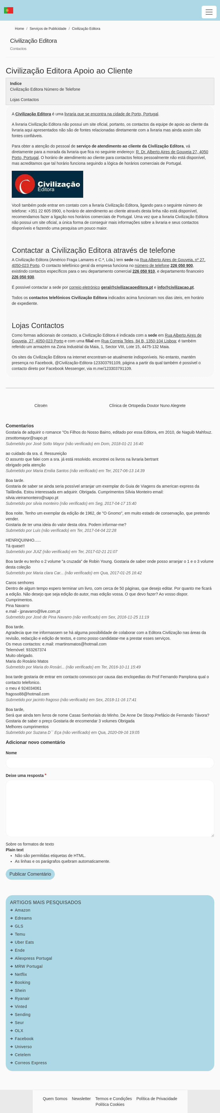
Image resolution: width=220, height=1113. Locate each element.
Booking (22, 982)
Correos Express (31, 1062)
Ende (20, 950)
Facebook (24, 1038)
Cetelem (23, 1054)
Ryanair (22, 998)
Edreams (23, 918)
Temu (20, 934)
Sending (23, 1014)
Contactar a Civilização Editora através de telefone (93, 250)
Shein (20, 990)
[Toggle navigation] (209, 12)
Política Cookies (110, 1104)
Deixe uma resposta (25, 775)
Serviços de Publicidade (48, 29)
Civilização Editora (86, 29)
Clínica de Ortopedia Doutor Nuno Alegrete (147, 405)
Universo (23, 1046)
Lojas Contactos (24, 99)
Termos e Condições (113, 1098)
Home (19, 29)
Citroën (40, 405)
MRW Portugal (29, 966)
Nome (11, 753)
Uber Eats (24, 942)
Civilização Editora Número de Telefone (45, 89)
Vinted (21, 1006)
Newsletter (81, 1098)
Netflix (21, 974)
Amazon (22, 910)
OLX (19, 1030)
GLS (19, 926)
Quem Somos (55, 1098)
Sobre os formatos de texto (30, 844)
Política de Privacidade (156, 1098)
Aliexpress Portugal (33, 958)
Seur (19, 1022)
